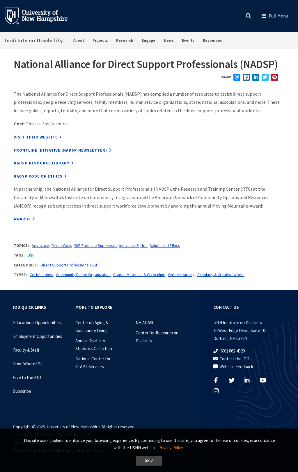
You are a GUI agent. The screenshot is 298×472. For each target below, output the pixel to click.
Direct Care (61, 245)
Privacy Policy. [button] (171, 447)
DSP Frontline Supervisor (95, 245)
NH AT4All (144, 322)
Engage (148, 40)
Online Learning (181, 274)
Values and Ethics (165, 245)
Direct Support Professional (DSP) (70, 265)
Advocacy (40, 245)
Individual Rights (133, 245)
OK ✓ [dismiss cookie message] (149, 460)
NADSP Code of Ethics (38, 176)
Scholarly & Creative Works (220, 274)
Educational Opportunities (37, 322)
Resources (212, 40)
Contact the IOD (234, 359)
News (169, 40)
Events (188, 40)
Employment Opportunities (37, 336)
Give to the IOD (27, 377)
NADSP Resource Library (42, 163)
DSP (31, 255)
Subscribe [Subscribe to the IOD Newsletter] (22, 391)
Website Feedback (236, 366)
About (78, 40)
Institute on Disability (33, 40)
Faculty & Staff (26, 350)
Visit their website (36, 137)
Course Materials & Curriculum (139, 274)
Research (124, 40)
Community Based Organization (83, 274)
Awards (22, 219)
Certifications (41, 274)
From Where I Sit (28, 363)
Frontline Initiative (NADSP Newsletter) (60, 150)
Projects (100, 40)
